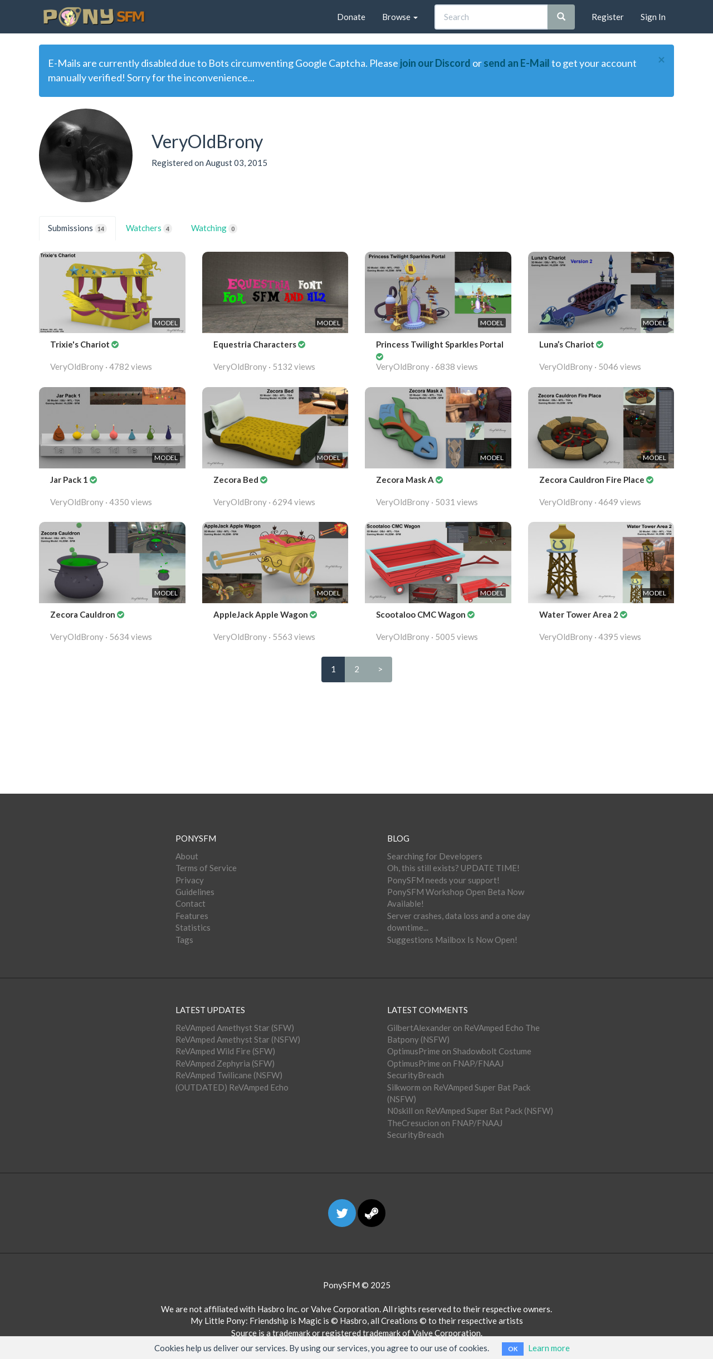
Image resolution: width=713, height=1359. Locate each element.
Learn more (549, 1348)
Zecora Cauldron (83, 614)
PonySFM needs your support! (443, 880)
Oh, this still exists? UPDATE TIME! (453, 868)
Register (608, 17)
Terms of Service (206, 868)
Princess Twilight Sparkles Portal (440, 344)
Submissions (77, 228)
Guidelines (194, 892)
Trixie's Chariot (80, 344)
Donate (351, 17)
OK (512, 1348)
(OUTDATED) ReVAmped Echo (232, 1087)
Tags (184, 940)
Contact (190, 903)
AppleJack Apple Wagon (261, 614)
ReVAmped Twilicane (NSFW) (228, 1075)
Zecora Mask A (406, 480)
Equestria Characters (255, 344)
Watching (214, 228)
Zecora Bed (236, 480)
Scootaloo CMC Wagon (421, 614)
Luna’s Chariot (567, 344)
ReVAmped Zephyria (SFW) (225, 1063)
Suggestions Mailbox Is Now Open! (452, 940)
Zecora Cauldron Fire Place (592, 480)
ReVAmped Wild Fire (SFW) (225, 1051)
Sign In (653, 17)
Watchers (149, 228)
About (186, 856)
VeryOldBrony (77, 366)
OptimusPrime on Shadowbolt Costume (459, 1051)
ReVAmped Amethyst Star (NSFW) (237, 1039)
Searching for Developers (434, 856)
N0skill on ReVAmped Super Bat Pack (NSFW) (470, 1111)
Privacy (189, 880)
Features (191, 916)
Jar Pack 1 (70, 480)
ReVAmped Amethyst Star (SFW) (234, 1028)
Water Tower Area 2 (579, 614)
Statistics (193, 927)
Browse (400, 17)
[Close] (661, 59)
